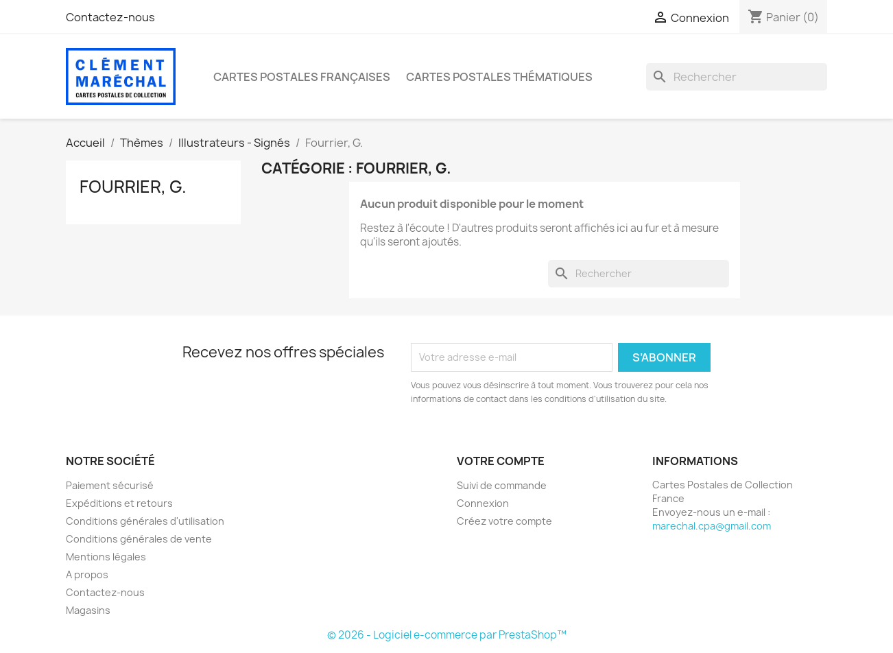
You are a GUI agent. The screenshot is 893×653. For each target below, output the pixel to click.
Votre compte (501, 460)
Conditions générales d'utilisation (145, 520)
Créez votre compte (504, 520)
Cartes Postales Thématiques (499, 76)
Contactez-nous (110, 17)
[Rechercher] (736, 77)
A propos (87, 574)
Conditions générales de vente (139, 538)
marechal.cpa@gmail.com (711, 525)
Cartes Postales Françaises (301, 76)
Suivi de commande (502, 485)
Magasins (88, 610)
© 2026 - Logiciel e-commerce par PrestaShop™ (447, 635)
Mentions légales (106, 556)
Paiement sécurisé (110, 485)
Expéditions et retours (119, 503)
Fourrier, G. (133, 186)
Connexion (483, 503)
